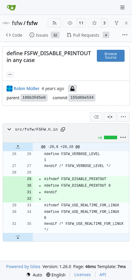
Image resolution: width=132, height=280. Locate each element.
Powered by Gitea (23, 266)
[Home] (11, 7)
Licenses (82, 274)
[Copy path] (63, 129)
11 (81, 23)
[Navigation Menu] (123, 7)
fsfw (17, 23)
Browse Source (111, 55)
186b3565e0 (34, 97)
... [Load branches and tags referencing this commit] (10, 74)
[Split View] (110, 117)
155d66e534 (82, 97)
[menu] (123, 117)
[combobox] (96, 117)
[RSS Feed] (54, 22)
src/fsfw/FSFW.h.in (36, 129)
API (103, 274)
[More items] (125, 35)
